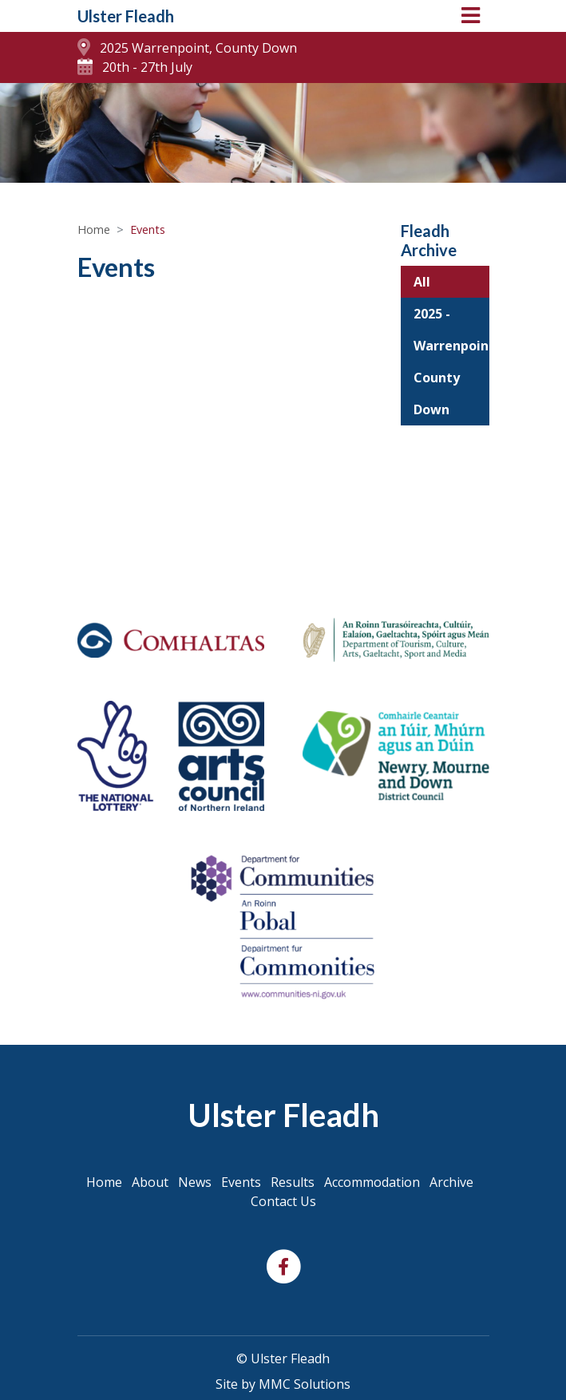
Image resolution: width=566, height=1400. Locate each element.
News (195, 1182)
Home (93, 229)
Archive (451, 1182)
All (422, 282)
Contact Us (283, 1201)
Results (293, 1182)
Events (241, 1182)
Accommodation (372, 1182)
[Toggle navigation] (470, 15)
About (150, 1182)
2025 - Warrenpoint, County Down (451, 361)
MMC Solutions (304, 1384)
